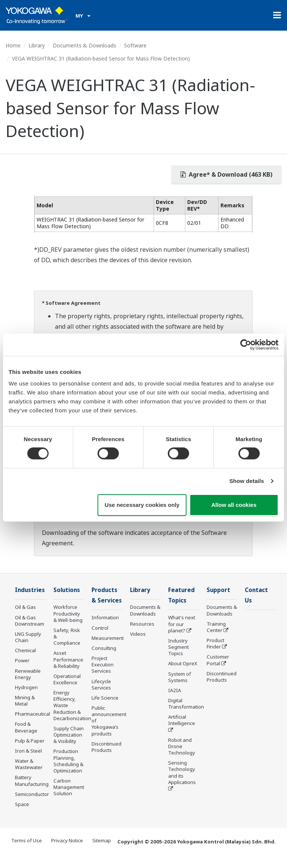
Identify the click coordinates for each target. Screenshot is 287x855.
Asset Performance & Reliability (68, 659)
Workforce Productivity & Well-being (68, 613)
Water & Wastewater (29, 764)
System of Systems (179, 677)
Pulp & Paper (29, 741)
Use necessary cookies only (142, 505)
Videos (138, 634)
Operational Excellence (67, 679)
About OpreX (182, 664)
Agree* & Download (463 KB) (226, 174)
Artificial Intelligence (181, 720)
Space (22, 804)
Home (13, 45)
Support (219, 590)
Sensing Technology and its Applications (182, 773)
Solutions (67, 590)
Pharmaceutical (32, 714)
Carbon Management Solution (68, 787)
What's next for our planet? (181, 624)
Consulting (104, 648)
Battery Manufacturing (32, 780)
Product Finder (215, 643)
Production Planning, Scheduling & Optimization (68, 761)
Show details (246, 481)
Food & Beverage (26, 727)
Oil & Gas (25, 607)
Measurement (108, 638)
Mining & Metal (25, 700)
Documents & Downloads (84, 45)
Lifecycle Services (101, 684)
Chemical (25, 650)
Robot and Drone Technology (181, 747)
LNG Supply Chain (28, 637)
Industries (30, 590)
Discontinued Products (106, 747)
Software (135, 45)
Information (105, 618)
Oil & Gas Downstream (29, 621)
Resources (142, 624)
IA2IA (174, 691)
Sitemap (101, 840)
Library (36, 45)
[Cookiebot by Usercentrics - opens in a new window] (245, 344)
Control (100, 628)
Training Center (216, 627)
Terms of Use (26, 840)
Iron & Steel (28, 751)
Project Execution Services (103, 665)
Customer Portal (218, 660)
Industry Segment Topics (178, 647)
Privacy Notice (67, 840)
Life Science (105, 698)
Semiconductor (32, 794)
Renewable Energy (28, 674)
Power (22, 660)
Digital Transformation (186, 704)
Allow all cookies (233, 505)
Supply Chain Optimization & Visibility (68, 735)
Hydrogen (26, 687)
